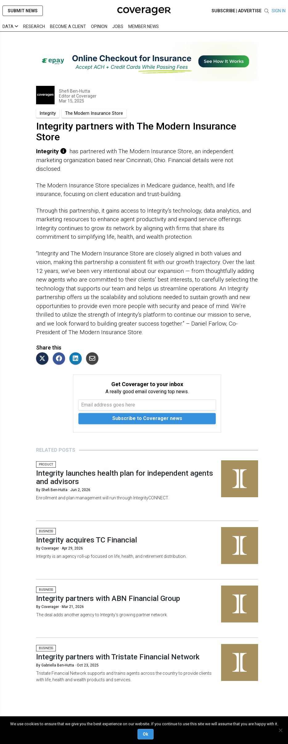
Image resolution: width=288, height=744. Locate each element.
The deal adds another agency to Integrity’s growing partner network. (102, 614)
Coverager (86, 96)
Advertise (249, 10)
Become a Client (68, 26)
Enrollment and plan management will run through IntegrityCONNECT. (102, 497)
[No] (280, 730)
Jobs (117, 26)
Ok (145, 734)
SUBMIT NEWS (23, 10)
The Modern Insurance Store (94, 113)
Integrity (47, 113)
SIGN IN (279, 10)
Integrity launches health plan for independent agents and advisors (124, 477)
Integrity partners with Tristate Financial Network (118, 657)
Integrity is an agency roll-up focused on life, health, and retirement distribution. (111, 556)
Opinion (99, 26)
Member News (143, 26)
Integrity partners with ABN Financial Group (108, 598)
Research (34, 26)
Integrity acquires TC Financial (86, 540)
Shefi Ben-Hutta (74, 91)
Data (10, 26)
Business (46, 531)
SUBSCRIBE (223, 10)
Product (46, 464)
